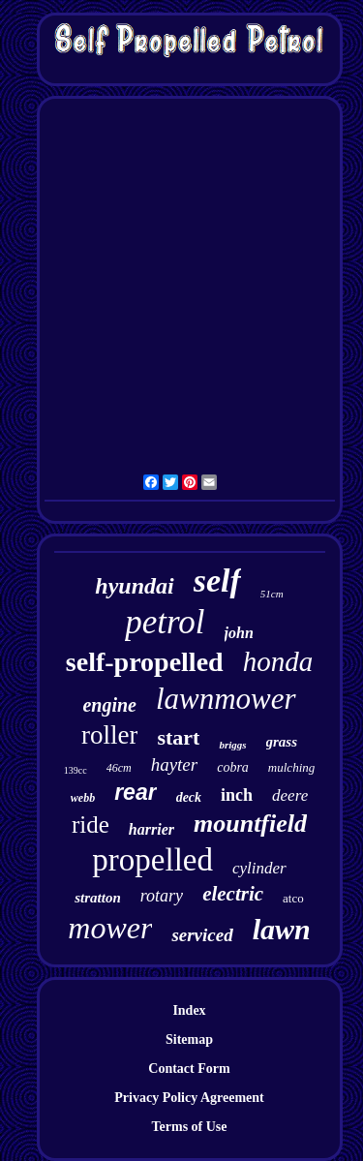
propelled (152, 859)
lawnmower (226, 699)
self (217, 580)
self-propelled (145, 662)
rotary (161, 895)
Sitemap (189, 1039)
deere (290, 795)
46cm (119, 768)
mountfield (250, 824)
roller (109, 734)
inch (237, 795)
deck (188, 797)
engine (109, 705)
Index (188, 1010)
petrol (164, 622)
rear (135, 792)
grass (282, 741)
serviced (201, 935)
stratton (98, 897)
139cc (75, 770)
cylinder (259, 868)
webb (83, 798)
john (239, 633)
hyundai (134, 585)
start (178, 737)
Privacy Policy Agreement (188, 1097)
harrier (151, 829)
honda (278, 661)
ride (90, 824)
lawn (282, 929)
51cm (272, 593)
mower (110, 927)
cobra (233, 767)
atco (293, 898)
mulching (291, 767)
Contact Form (188, 1068)
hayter (174, 764)
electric (232, 893)
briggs (232, 744)
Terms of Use (189, 1126)
